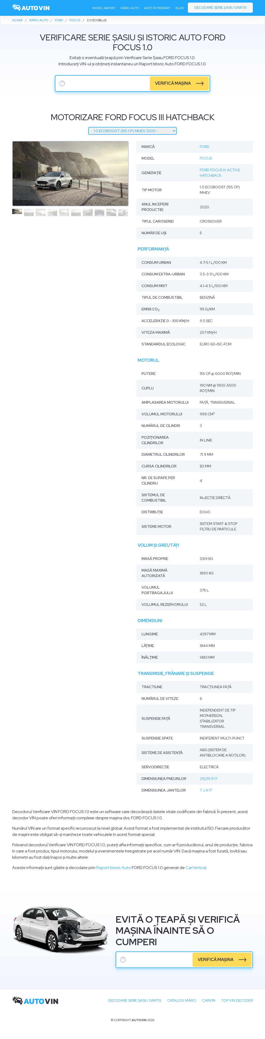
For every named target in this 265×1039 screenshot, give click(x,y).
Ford (204, 146)
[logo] (31, 8)
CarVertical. (196, 867)
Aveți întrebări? (157, 8)
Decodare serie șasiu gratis (220, 7)
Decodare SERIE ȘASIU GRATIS (134, 1000)
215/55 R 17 (208, 778)
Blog (179, 8)
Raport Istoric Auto (113, 867)
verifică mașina (173, 83)
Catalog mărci (181, 1000)
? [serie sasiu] (62, 83)
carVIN (208, 1000)
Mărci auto (130, 8)
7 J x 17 (206, 790)
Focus (206, 158)
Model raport (103, 8)
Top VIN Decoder (237, 1000)
